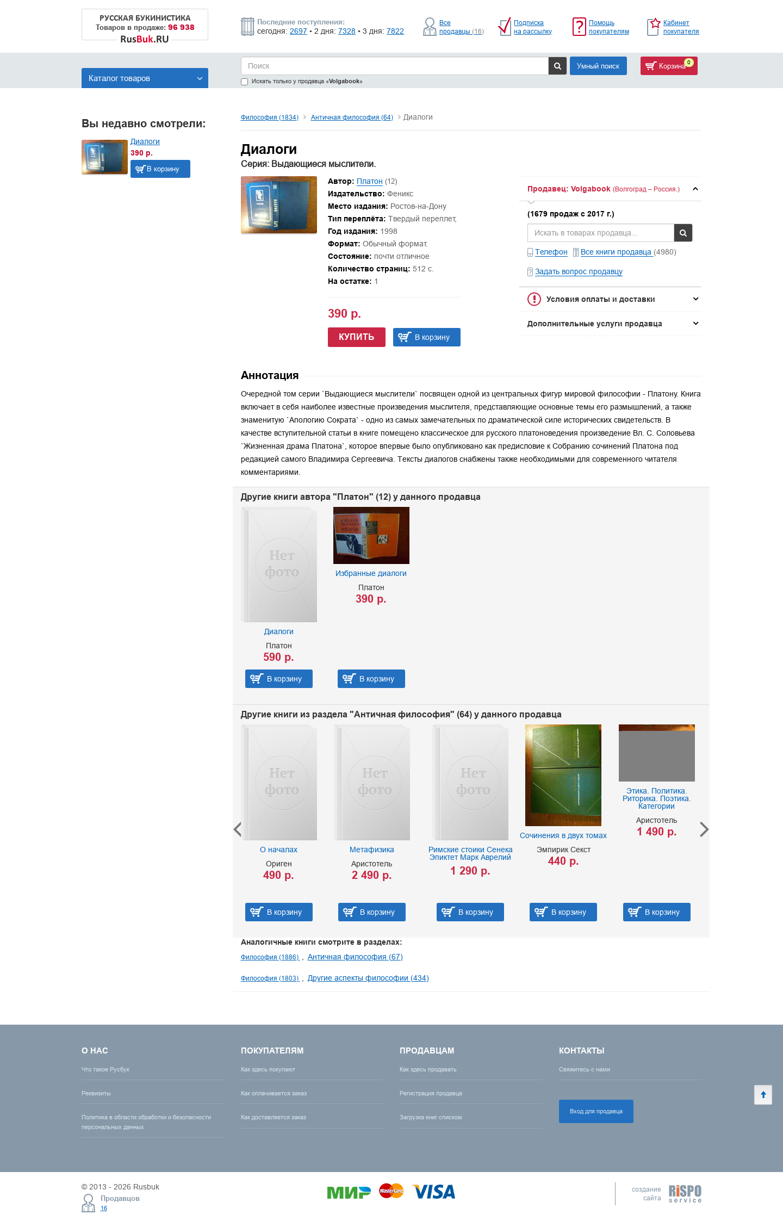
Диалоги (145, 141)
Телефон (551, 251)
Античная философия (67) (355, 956)
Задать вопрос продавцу (579, 271)
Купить (357, 337)
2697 (298, 31)
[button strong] (610, 189)
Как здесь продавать (428, 1069)
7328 (347, 31)
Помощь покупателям (609, 26)
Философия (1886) (270, 957)
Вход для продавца (596, 1111)
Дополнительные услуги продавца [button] (594, 323)
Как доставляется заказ (273, 1117)
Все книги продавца (617, 251)
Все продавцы (461, 26)
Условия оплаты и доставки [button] (600, 299)
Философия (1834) (270, 117)
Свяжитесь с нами (584, 1069)
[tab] (610, 189)
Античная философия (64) (352, 117)
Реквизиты (96, 1093)
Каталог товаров (146, 78)
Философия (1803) (270, 978)
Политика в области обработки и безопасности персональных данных (146, 1121)
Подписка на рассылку (533, 26)
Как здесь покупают (268, 1069)
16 (104, 1208)
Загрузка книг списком (431, 1117)
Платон (370, 181)
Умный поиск (598, 65)
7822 (395, 31)
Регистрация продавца (431, 1093)
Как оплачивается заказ (274, 1093)
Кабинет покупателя (681, 26)
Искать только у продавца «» (302, 81)
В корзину (163, 168)
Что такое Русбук (105, 1069)
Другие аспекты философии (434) (368, 978)
